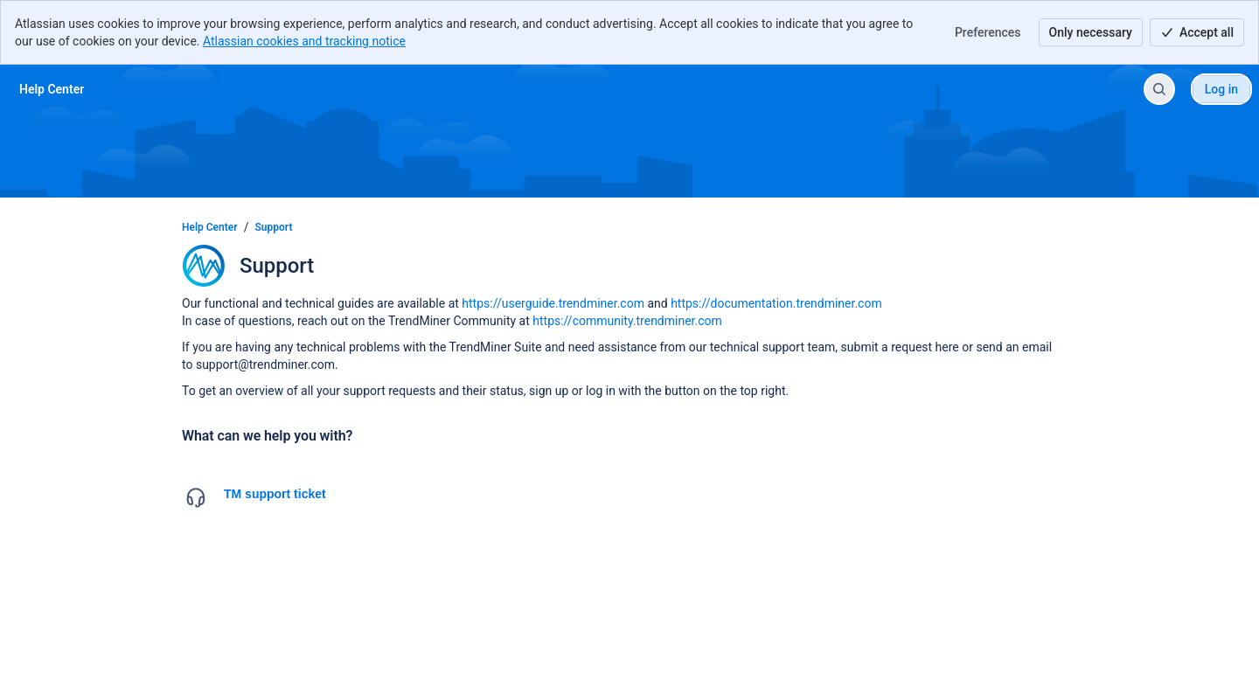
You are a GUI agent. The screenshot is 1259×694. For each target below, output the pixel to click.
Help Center (210, 227)
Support (274, 227)
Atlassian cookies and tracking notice (304, 41)
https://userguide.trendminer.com (553, 303)
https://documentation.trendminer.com (776, 303)
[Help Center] (51, 89)
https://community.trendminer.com (627, 321)
